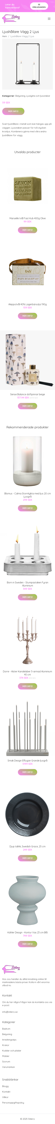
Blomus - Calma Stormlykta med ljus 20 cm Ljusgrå (27, 495)
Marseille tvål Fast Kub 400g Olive (28, 218)
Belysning (20, 95)
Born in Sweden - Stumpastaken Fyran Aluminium (27, 584)
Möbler (5, 1056)
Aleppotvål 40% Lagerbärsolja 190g (27, 304)
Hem (4, 36)
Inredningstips (9, 1039)
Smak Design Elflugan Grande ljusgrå (27, 760)
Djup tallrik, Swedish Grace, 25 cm (27, 846)
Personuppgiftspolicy (13, 1102)
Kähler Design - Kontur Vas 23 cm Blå (27, 932)
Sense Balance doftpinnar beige (27, 394)
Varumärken (8, 1067)
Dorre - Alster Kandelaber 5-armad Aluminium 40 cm (27, 673)
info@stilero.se (10, 1011)
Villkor (5, 1097)
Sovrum (6, 1061)
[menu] (49, 19)
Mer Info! (13, 111)
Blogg (5, 1086)
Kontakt (6, 1091)
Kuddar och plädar (11, 1050)
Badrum (6, 1028)
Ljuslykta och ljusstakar (38, 95)
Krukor (5, 1045)
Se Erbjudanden (39, 5)
